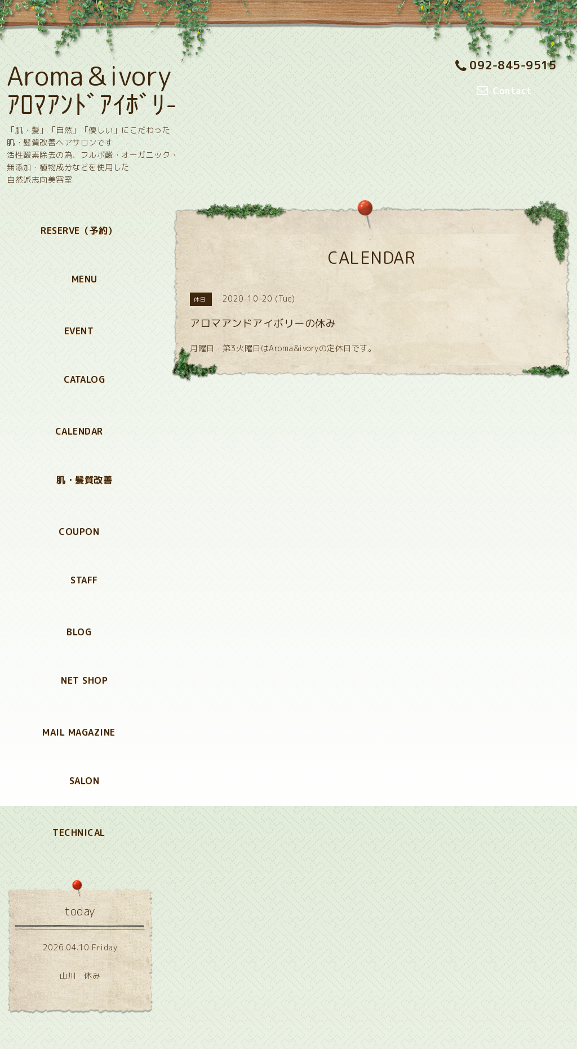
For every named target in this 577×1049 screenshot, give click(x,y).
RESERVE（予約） (79, 230)
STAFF (84, 580)
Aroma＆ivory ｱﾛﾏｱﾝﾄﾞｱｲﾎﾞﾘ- (92, 90)
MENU (84, 279)
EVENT (79, 331)
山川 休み (80, 975)
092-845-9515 (506, 65)
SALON (84, 780)
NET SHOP (84, 680)
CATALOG (84, 379)
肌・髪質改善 (84, 479)
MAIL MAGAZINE (79, 732)
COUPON (79, 531)
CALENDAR (79, 431)
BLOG (78, 632)
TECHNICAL (78, 832)
